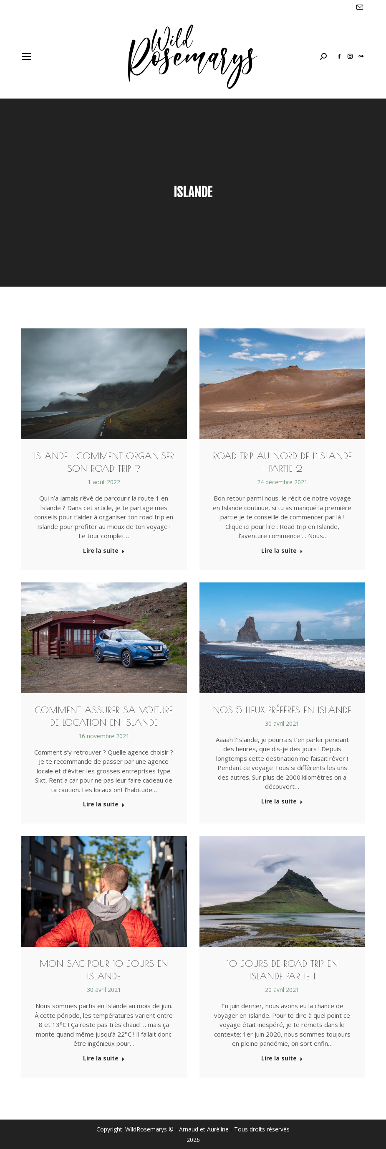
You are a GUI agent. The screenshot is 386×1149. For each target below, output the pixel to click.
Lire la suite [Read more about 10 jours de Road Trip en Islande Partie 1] (282, 1058)
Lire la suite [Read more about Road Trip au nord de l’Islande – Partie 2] (282, 550)
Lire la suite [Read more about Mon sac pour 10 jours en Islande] (104, 1058)
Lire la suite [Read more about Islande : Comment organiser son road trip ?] (104, 550)
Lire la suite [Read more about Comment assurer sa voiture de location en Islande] (104, 804)
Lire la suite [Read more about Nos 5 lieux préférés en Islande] (282, 801)
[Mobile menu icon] (27, 56)
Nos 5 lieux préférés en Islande (282, 709)
